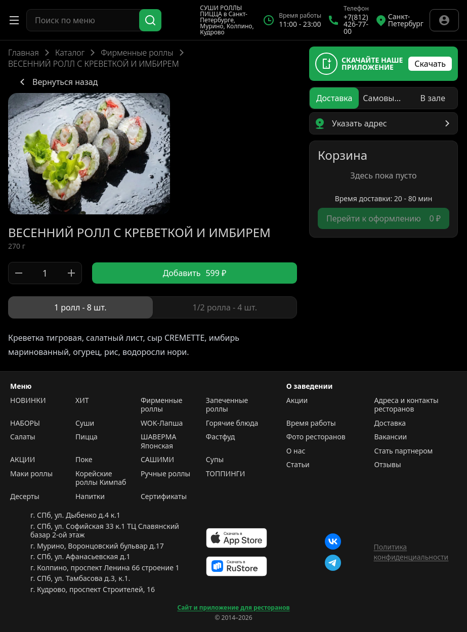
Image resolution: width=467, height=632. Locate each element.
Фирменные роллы (137, 53)
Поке (83, 459)
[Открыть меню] (14, 20)
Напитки (90, 496)
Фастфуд (220, 436)
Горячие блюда (232, 423)
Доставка (390, 423)
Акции (297, 400)
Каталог (69, 53)
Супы (215, 459)
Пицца (86, 436)
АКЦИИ (22, 459)
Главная (23, 53)
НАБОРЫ (25, 423)
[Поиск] (150, 20)
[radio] (80, 307)
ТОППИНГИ (225, 473)
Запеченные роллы (227, 405)
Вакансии (390, 436)
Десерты (24, 496)
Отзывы (387, 464)
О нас (296, 451)
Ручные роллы (165, 473)
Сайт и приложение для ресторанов (233, 608)
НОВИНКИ (28, 400)
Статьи (298, 464)
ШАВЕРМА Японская (158, 441)
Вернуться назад (57, 82)
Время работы (311, 423)
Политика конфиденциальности (411, 552)
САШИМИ (157, 459)
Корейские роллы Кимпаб (100, 478)
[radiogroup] (152, 307)
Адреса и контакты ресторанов (406, 405)
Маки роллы (31, 473)
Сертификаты (164, 496)
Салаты (22, 436)
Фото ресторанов (316, 436)
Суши (84, 423)
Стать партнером (403, 451)
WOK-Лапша (162, 423)
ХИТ (82, 400)
